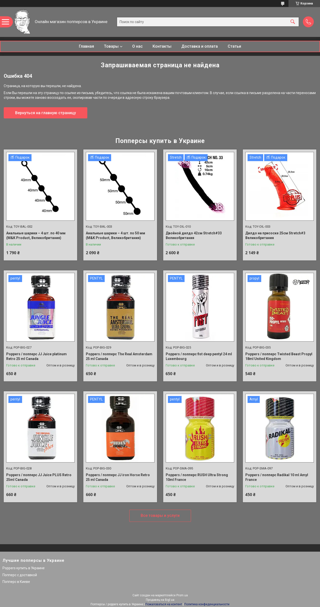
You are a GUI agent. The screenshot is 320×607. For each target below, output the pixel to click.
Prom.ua (182, 595)
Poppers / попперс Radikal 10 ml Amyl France (276, 477)
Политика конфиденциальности (206, 604)
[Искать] (293, 22)
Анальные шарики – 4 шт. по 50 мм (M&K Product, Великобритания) (115, 235)
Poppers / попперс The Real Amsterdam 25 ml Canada (119, 356)
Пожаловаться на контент (163, 604)
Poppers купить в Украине (23, 568)
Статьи (234, 46)
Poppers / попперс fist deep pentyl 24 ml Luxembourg (199, 356)
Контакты (162, 46)
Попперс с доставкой (19, 575)
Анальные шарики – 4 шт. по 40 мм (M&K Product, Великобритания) (35, 235)
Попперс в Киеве (16, 582)
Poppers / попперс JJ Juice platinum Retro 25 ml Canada (36, 356)
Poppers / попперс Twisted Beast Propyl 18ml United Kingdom (278, 356)
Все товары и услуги (160, 515)
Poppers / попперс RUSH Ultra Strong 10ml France (197, 477)
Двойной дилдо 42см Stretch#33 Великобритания (194, 235)
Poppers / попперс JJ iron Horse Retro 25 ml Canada (118, 477)
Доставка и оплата (199, 46)
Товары (111, 46)
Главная (86, 46)
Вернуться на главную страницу (45, 112)
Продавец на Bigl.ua (160, 600)
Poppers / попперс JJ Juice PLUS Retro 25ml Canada (38, 477)
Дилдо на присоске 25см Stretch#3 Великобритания (275, 235)
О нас (137, 46)
